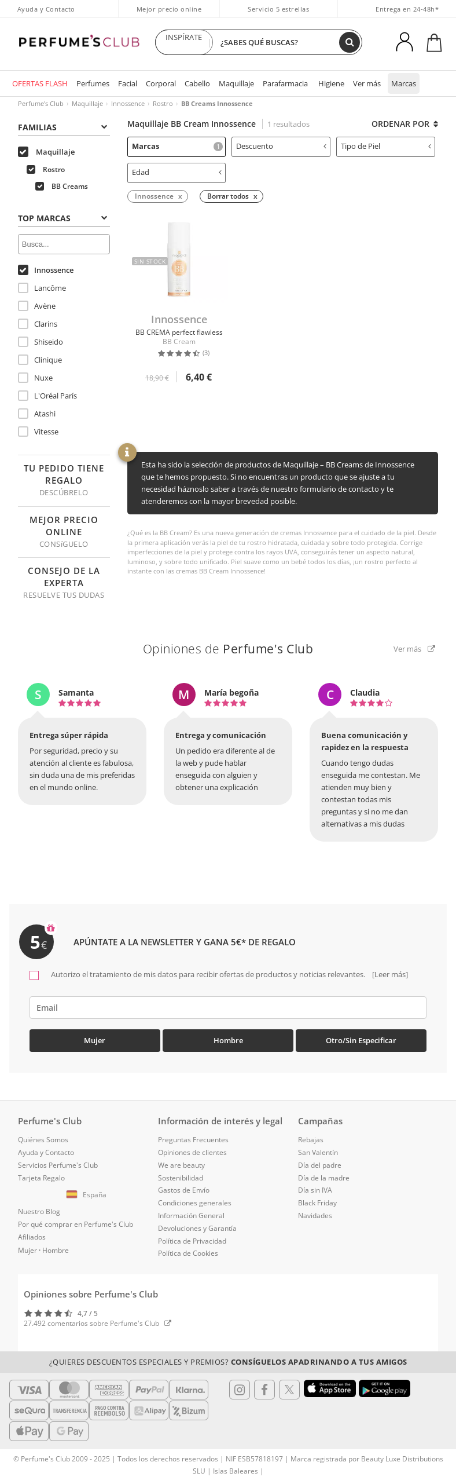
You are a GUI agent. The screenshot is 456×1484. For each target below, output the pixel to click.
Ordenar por (405, 123)
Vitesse (38, 431)
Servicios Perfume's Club (58, 1165)
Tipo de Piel (386, 146)
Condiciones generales (194, 1203)
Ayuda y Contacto (46, 9)
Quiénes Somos (43, 1140)
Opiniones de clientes (192, 1152)
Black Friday (317, 1203)
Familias (62, 127)
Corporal (161, 83)
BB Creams (61, 186)
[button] (88, 1195)
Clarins (37, 324)
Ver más (367, 83)
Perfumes (92, 83)
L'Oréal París (47, 395)
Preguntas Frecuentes (193, 1140)
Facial (127, 83)
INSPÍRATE (184, 42)
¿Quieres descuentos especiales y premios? (228, 1362)
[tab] (64, 126)
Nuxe (35, 377)
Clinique (40, 359)
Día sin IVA (315, 1190)
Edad (177, 172)
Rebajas (310, 1140)
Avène (37, 306)
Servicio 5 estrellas (278, 9)
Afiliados (32, 1237)
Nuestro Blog (39, 1211)
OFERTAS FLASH (40, 83)
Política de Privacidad (192, 1241)
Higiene (331, 83)
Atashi (37, 413)
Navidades (315, 1215)
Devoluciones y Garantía (197, 1228)
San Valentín (318, 1152)
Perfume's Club (41, 103)
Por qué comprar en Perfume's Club (75, 1224)
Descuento (281, 146)
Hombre (228, 1040)
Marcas (403, 83)
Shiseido (40, 342)
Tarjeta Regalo (41, 1178)
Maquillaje (236, 83)
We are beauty (181, 1165)
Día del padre (319, 1165)
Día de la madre (324, 1178)
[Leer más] (389, 974)
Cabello (197, 83)
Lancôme (42, 288)
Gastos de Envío (183, 1190)
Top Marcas (62, 218)
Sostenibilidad (180, 1178)
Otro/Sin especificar (361, 1040)
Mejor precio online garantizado (169, 15)
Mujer (94, 1040)
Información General (191, 1215)
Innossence (128, 103)
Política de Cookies (188, 1253)
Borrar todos (228, 196)
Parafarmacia (285, 83)
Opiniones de (228, 649)
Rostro (163, 103)
